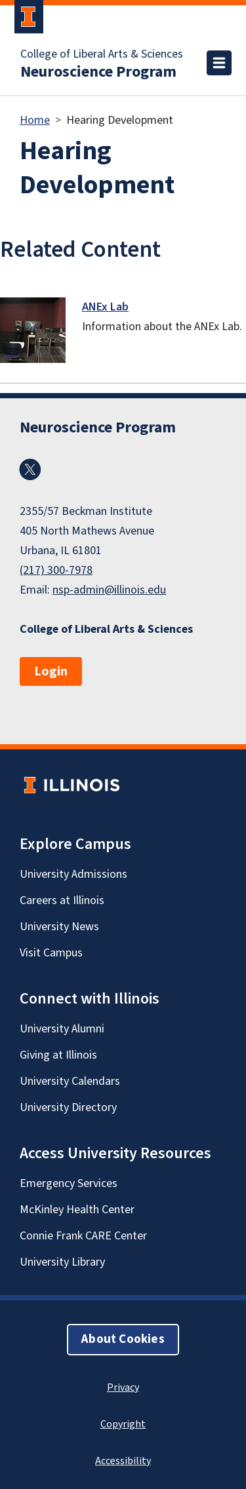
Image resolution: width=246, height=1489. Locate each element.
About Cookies (122, 1339)
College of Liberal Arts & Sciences (101, 54)
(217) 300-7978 (56, 570)
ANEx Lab (105, 307)
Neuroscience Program (98, 72)
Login (51, 671)
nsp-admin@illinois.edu (109, 590)
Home (35, 120)
